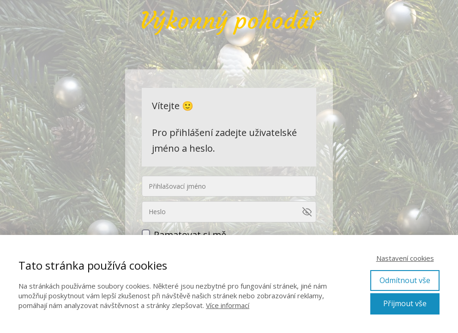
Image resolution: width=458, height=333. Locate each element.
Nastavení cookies (405, 258)
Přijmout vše (405, 303)
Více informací (227, 305)
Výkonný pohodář (229, 20)
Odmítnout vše (405, 280)
